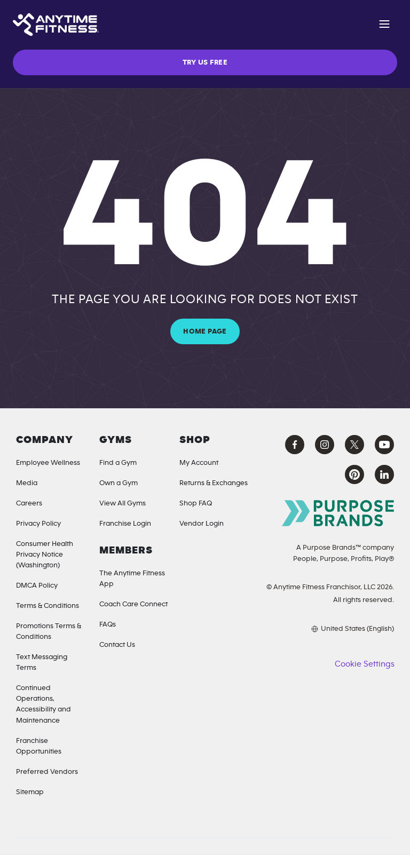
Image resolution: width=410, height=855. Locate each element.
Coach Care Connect (133, 604)
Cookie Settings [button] (364, 664)
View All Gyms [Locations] (122, 503)
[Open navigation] (384, 25)
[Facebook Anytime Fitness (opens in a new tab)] (294, 444)
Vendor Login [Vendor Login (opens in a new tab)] (201, 523)
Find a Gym (118, 462)
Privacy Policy (38, 523)
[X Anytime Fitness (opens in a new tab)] (354, 444)
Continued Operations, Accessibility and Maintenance (43, 704)
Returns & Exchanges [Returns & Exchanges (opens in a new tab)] (213, 483)
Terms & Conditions (47, 605)
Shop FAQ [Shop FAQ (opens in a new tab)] (195, 503)
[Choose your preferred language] (329, 628)
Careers (29, 503)
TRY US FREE (205, 62)
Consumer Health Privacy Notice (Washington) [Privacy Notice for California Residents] (44, 554)
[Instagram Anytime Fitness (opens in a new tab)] (324, 444)
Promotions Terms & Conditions (48, 631)
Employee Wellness (48, 462)
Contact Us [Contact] (117, 644)
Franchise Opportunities (38, 746)
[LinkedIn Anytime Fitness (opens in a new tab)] (384, 474)
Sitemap (30, 792)
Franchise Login (125, 523)
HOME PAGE (205, 331)
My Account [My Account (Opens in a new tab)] (198, 462)
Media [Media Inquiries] (26, 483)
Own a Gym (118, 483)
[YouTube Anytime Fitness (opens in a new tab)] (384, 444)
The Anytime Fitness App (132, 578)
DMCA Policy (37, 585)
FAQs (107, 624)
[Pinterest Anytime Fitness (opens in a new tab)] (354, 474)
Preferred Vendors (47, 771)
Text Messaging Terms (41, 662)
